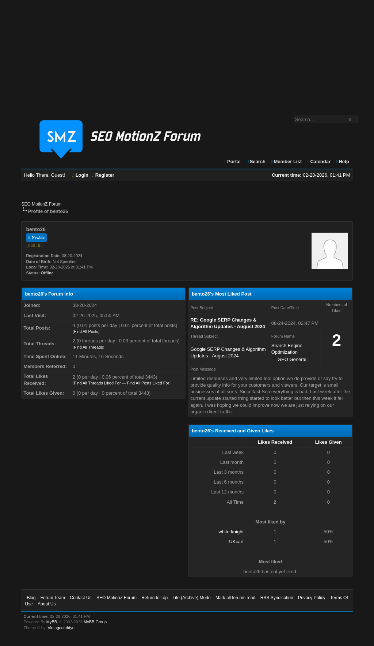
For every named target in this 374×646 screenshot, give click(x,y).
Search (255, 161)
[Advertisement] (187, 54)
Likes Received (275, 442)
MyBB (51, 622)
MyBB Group (95, 622)
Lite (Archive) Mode (192, 597)
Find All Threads (88, 347)
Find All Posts (86, 331)
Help (342, 161)
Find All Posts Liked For (148, 383)
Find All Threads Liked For (97, 383)
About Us (47, 603)
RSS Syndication (276, 597)
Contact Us (80, 597)
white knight (231, 531)
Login (80, 175)
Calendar (319, 161)
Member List (286, 161)
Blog (31, 597)
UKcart (236, 541)
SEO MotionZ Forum (41, 204)
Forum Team (53, 597)
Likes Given (328, 442)
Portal (232, 161)
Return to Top (154, 597)
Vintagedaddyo (61, 628)
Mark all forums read (235, 597)
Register (103, 175)
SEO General (292, 359)
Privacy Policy (311, 597)
